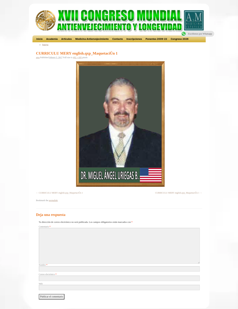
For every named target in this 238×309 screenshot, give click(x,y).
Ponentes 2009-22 (156, 38)
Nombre (43, 265)
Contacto (117, 38)
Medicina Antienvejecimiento (92, 38)
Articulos (66, 38)
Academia (52, 38)
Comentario (45, 226)
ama (38, 57)
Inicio (39, 38)
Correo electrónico (48, 274)
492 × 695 (77, 57)
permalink (53, 200)
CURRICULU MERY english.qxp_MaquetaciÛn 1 (61, 193)
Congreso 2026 (180, 38)
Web (41, 283)
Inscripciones (134, 38)
